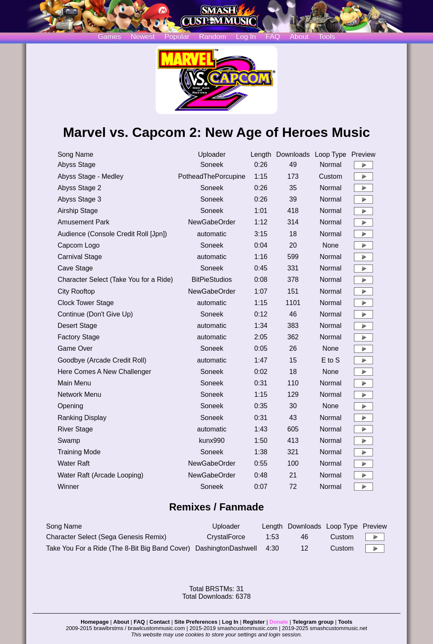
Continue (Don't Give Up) (95, 314)
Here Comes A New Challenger (104, 371)
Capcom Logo (79, 245)
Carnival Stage (80, 256)
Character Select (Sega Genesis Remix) (106, 536)
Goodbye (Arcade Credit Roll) (102, 360)
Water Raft (74, 463)
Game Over (75, 348)
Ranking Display (82, 417)
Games (109, 37)
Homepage (95, 622)
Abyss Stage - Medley (90, 176)
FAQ (273, 37)
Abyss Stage (77, 164)
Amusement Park (84, 222)
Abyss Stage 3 (79, 199)
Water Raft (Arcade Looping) (100, 475)
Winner (68, 486)
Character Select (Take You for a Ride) (115, 279)
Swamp (69, 440)
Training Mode (79, 452)
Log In (230, 622)
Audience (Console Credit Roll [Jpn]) (112, 233)
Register (254, 622)
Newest (143, 37)
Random (212, 37)
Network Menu (79, 394)
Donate (278, 622)
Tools (326, 37)
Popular (176, 37)
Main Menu (74, 383)
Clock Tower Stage (86, 302)
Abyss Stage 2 (79, 187)
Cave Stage (75, 268)
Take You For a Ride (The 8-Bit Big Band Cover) (118, 548)
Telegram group (313, 622)
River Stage (75, 429)
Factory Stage (79, 337)
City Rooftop (76, 291)
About (299, 37)
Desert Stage (77, 325)
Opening (70, 405)
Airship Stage (78, 210)
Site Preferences (195, 622)
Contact (159, 622)
